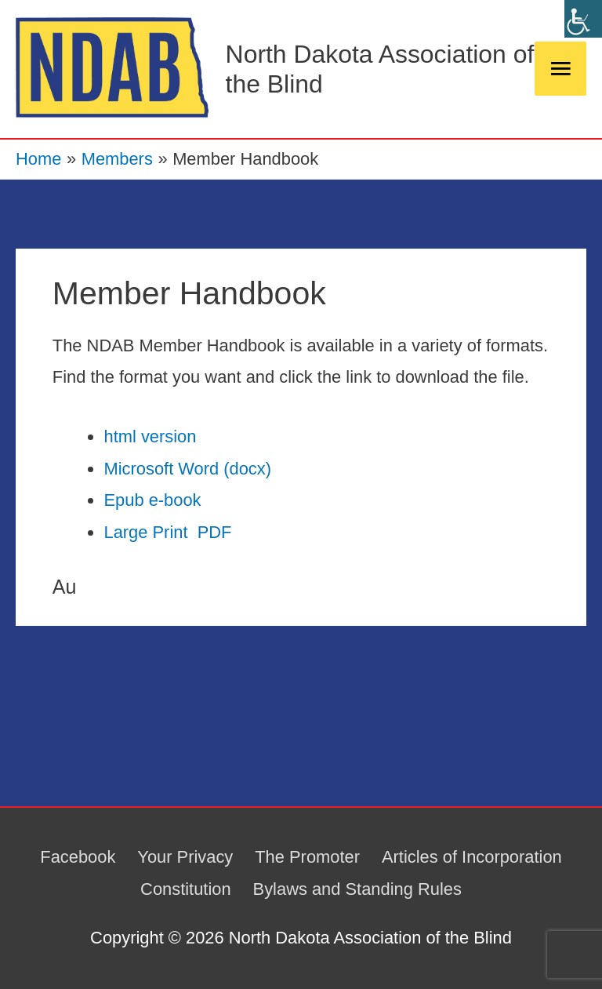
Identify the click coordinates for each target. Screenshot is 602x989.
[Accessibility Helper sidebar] (583, 19)
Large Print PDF (167, 532)
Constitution (185, 889)
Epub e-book (152, 500)
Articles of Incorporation (472, 857)
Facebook (77, 857)
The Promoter (307, 857)
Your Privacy (185, 857)
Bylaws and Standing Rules (357, 889)
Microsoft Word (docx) (187, 468)
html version (149, 436)
